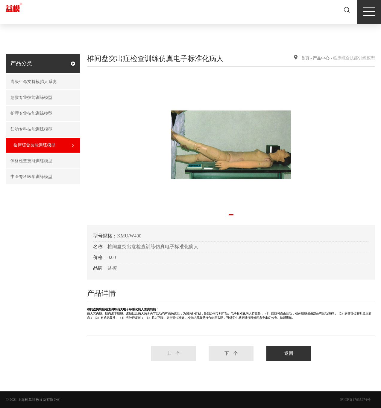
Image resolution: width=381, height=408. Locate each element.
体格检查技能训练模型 (40, 161)
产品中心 (321, 58)
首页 (305, 58)
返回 (288, 353)
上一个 (173, 353)
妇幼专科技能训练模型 (40, 129)
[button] (231, 214)
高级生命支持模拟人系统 (40, 82)
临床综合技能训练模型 (43, 145)
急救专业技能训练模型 (40, 98)
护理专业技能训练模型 (40, 113)
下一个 (231, 353)
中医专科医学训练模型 (40, 177)
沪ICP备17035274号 (355, 400)
